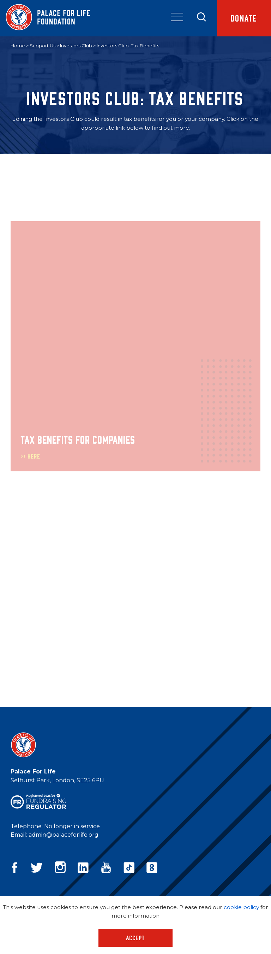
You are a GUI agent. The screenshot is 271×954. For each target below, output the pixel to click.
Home (18, 45)
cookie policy (241, 907)
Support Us (42, 45)
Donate (244, 18)
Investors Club (76, 45)
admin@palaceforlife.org (63, 834)
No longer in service (72, 826)
